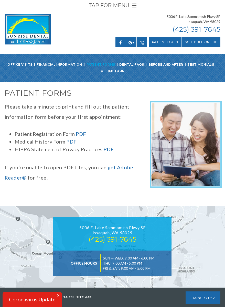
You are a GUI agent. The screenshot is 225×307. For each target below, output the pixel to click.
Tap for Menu (112, 5)
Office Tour (112, 71)
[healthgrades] (142, 42)
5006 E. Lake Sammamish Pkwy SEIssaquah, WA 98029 (193, 19)
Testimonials (200, 64)
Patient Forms (101, 64)
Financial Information (59, 64)
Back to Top (203, 298)
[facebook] (120, 42)
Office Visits (19, 64)
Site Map (83, 297)
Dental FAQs (131, 64)
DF (110, 149)
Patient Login (165, 42)
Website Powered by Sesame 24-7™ (39, 297)
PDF (81, 134)
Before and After (165, 64)
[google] (131, 42)
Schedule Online (201, 42)
